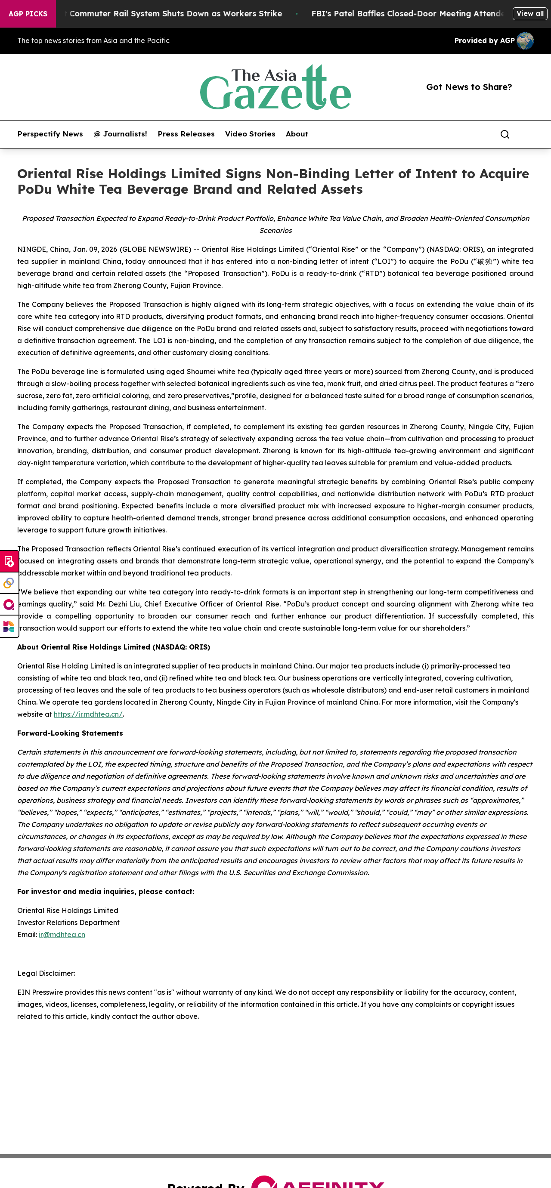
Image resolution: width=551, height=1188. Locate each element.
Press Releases (186, 134)
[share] (528, 134)
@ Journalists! (120, 134)
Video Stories (250, 134)
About (297, 134)
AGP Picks (28, 13)
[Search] (505, 134)
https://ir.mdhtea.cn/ (88, 714)
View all (530, 13)
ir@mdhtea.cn (62, 934)
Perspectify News (50, 134)
